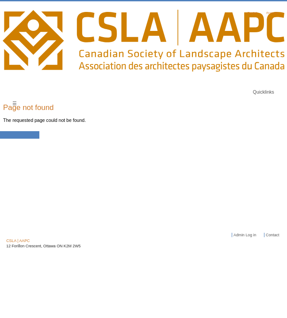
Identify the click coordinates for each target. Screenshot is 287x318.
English (253, 13)
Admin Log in (244, 235)
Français (273, 13)
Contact (272, 235)
